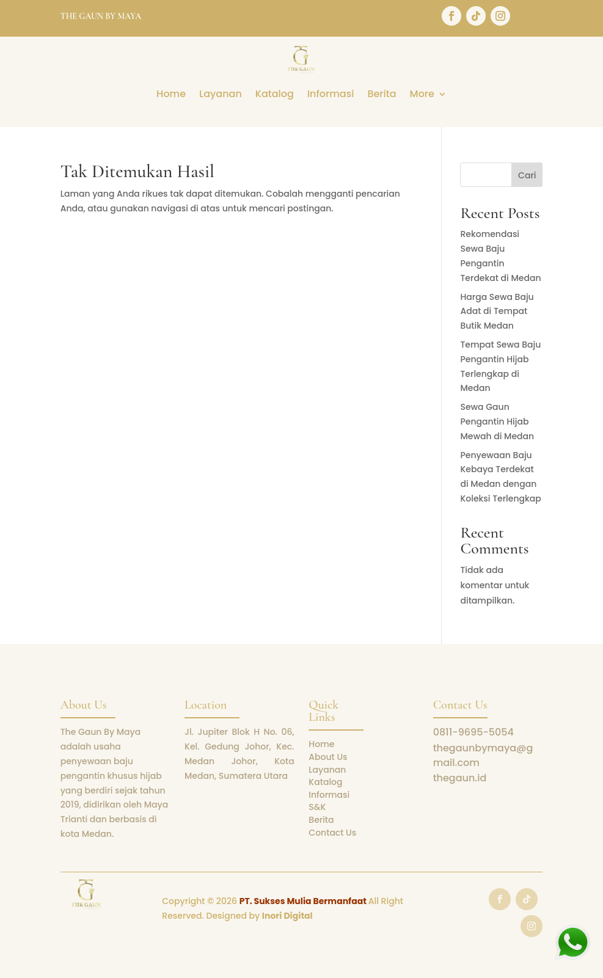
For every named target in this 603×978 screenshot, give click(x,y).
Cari (527, 175)
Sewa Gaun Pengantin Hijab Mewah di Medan (497, 421)
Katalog (274, 95)
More (422, 95)
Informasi (330, 95)
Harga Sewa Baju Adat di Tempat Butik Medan (496, 311)
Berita (381, 95)
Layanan (220, 95)
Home (171, 95)
